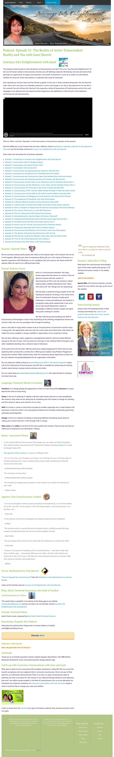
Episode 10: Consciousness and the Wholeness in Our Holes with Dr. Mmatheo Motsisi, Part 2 (40, 185)
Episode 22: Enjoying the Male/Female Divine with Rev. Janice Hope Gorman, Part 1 (36, 219)
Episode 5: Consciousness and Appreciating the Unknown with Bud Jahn (32, 171)
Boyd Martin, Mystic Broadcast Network (41, 616)
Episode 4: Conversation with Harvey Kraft (21, 168)
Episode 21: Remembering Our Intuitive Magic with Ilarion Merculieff (31, 216)
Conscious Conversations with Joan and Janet (48, 683)
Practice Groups (83, 731)
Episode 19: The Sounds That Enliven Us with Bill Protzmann (28, 210)
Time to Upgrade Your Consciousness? (16, 577)
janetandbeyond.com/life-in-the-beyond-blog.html (48, 362)
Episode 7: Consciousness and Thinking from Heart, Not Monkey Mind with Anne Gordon (38, 176)
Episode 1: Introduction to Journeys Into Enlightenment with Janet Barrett (33, 159)
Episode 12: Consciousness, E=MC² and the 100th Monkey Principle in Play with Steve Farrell (40, 190)
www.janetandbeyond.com (11, 604)
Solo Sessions (83, 727)
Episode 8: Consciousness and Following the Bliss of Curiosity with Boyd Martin (35, 179)
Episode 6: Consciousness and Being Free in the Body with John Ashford (32, 173)
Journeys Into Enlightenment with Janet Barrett (42, 585)
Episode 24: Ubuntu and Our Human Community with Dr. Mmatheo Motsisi (33, 224)
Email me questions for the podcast (16, 648)
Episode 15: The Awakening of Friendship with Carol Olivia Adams (30, 199)
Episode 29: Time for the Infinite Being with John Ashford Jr (27, 239)
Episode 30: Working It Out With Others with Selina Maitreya (28, 242)
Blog (83, 739)
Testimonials (83, 742)
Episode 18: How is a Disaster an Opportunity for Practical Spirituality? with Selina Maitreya (39, 207)
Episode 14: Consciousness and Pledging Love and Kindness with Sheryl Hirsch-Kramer (38, 196)
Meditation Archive (46, 577)
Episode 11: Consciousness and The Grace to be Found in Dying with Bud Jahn (34, 188)
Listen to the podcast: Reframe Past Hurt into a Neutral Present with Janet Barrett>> (93, 314)
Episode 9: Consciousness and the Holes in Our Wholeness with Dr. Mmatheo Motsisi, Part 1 (39, 182)
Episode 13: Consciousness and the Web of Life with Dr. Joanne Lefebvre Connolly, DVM (38, 193)
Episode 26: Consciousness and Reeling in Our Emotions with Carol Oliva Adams (35, 230)
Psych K (62, 445)
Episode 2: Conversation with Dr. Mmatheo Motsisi (24, 162)
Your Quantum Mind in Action (15, 453)
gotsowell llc (38, 750)
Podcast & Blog (51, 2)
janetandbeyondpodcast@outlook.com (33, 373)
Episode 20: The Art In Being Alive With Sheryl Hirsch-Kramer (28, 213)
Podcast (99, 739)
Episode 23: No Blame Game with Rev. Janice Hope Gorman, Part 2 (30, 222)
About (39, 2)
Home (21, 2)
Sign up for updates (85, 278)
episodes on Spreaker (62, 146)
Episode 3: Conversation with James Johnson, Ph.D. (24, 165)
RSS (100, 735)
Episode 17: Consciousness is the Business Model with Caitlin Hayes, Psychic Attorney (37, 205)
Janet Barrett (10, 2)
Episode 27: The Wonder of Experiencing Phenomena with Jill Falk (30, 233)
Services (29, 2)
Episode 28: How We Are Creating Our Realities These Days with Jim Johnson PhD (35, 236)
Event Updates (83, 735)
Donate (37, 635)
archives (24, 708)
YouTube (99, 731)
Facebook (100, 727)
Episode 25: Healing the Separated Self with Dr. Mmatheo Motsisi (29, 227)
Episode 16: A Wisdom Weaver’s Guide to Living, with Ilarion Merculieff (31, 202)
